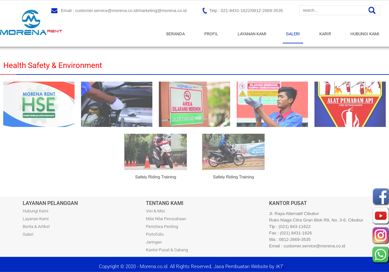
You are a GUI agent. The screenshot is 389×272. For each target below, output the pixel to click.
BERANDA (175, 33)
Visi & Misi (155, 211)
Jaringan (154, 242)
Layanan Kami (36, 218)
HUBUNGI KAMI (364, 33)
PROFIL (211, 33)
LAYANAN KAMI (252, 33)
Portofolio (155, 234)
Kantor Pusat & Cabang (167, 249)
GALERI (293, 33)
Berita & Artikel (36, 226)
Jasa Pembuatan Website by (248, 266)
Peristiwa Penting (162, 226)
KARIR (325, 33)
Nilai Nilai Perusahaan (166, 218)
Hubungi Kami (35, 211)
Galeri (28, 234)
